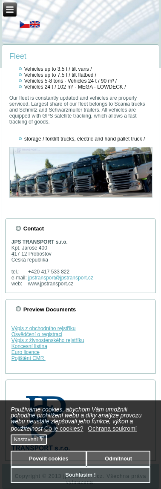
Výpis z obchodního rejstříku (44, 328)
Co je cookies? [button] (63, 428)
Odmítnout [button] (118, 459)
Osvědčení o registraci (37, 334)
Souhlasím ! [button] (80, 475)
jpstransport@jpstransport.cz (60, 278)
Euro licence (26, 352)
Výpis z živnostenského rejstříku (48, 340)
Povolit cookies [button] (48, 459)
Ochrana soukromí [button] (112, 428)
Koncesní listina (29, 346)
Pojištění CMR (29, 358)
